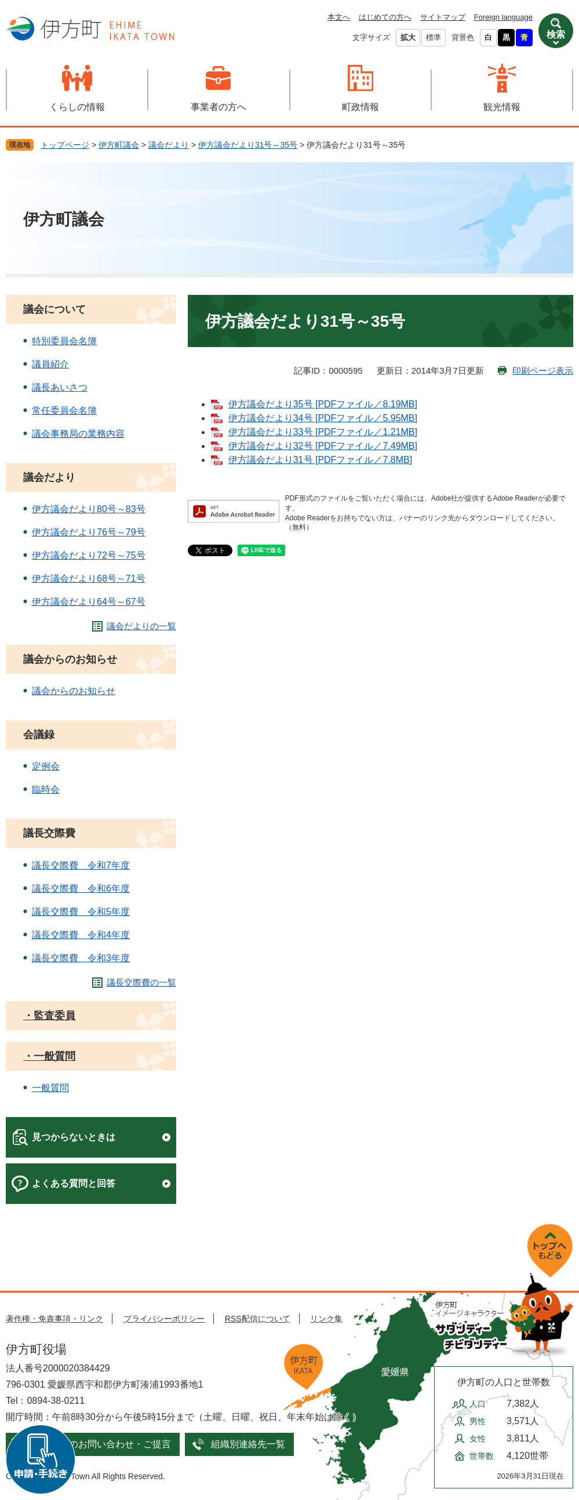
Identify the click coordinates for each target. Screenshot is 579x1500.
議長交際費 (49, 833)
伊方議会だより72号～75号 (88, 555)
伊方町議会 (119, 144)
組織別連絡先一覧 (248, 1444)
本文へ (338, 17)
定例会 (46, 766)
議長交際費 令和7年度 (81, 865)
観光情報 (501, 107)
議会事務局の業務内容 (78, 434)
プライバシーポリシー (164, 1318)
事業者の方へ (218, 107)
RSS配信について (257, 1318)
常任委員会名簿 (64, 410)
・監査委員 (49, 1015)
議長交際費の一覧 (141, 982)
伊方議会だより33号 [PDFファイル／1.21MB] (322, 432)
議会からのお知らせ (70, 659)
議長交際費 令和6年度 (81, 888)
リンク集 (326, 1318)
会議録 (38, 734)
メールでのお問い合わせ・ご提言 (101, 1444)
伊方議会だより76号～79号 (88, 532)
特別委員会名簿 (64, 341)
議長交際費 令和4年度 (81, 935)
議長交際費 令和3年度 (81, 958)
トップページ (65, 144)
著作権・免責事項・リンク (54, 1318)
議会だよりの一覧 (141, 626)
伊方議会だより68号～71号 (88, 578)
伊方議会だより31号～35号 (247, 144)
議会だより (168, 144)
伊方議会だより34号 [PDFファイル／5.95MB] (322, 418)
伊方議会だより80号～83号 (88, 509)
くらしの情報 (77, 107)
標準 (433, 37)
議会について (54, 309)
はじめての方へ (385, 17)
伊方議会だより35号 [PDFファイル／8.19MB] (322, 404)
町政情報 (360, 107)
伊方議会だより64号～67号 (88, 602)
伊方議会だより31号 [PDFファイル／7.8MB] (320, 460)
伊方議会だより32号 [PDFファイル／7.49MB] (322, 446)
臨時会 (46, 789)
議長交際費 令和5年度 (81, 912)
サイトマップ (442, 17)
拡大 (408, 37)
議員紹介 (50, 364)
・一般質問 (49, 1056)
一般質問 (50, 1088)
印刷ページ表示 (542, 370)
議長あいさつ (60, 387)
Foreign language (503, 17)
